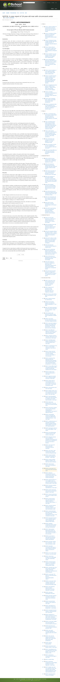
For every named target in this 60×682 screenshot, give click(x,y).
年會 (18, 12)
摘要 (26, 12)
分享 (5, 17)
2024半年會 (22, 12)
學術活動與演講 (13, 12)
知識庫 (3, 12)
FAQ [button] (44, 2)
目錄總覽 (7, 12)
